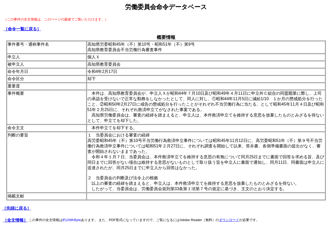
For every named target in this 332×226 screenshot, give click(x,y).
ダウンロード (229, 220)
